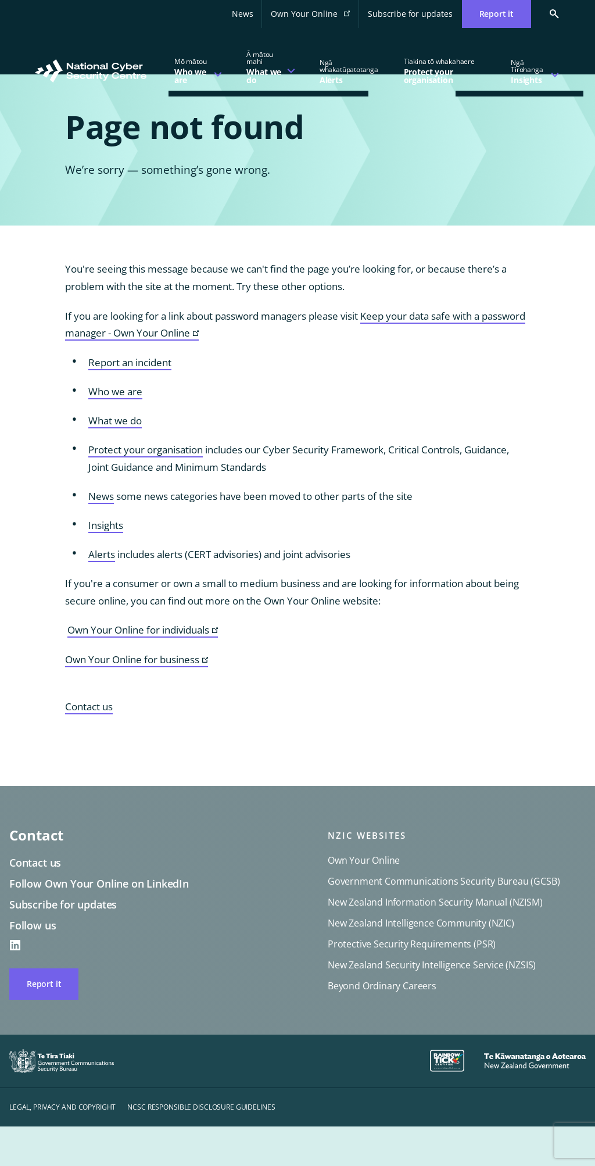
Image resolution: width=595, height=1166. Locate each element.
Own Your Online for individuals (142, 670)
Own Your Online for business (136, 699)
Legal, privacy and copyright (62, 1146)
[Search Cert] (545, 14)
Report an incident (129, 402)
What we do (115, 460)
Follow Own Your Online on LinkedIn (99, 923)
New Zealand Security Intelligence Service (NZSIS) (432, 1004)
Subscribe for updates (410, 13)
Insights (105, 564)
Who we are (115, 431)
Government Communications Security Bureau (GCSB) (444, 920)
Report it (44, 1023)
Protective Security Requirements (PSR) (412, 983)
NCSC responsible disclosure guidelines (201, 1146)
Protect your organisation (145, 489)
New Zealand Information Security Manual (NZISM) (435, 941)
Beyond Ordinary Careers (382, 1025)
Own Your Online (315, 17)
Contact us (89, 746)
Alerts (101, 593)
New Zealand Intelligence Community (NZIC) (421, 962)
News (242, 13)
